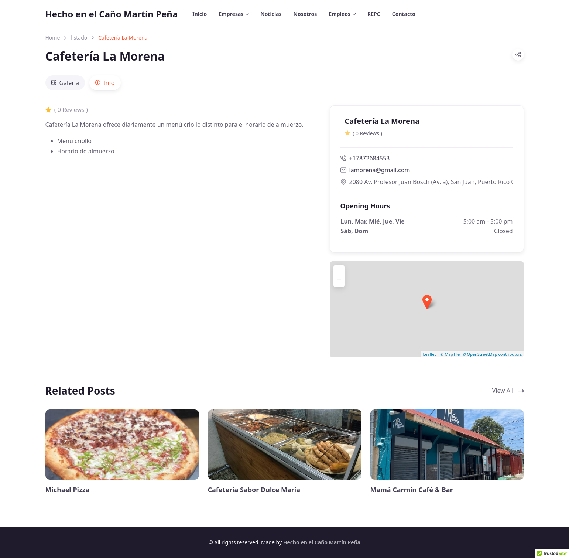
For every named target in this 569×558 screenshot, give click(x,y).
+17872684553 (365, 158)
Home (52, 37)
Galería (65, 83)
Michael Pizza (67, 490)
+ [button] (338, 270)
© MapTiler (450, 354)
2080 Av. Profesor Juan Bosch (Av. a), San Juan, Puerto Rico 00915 (426, 182)
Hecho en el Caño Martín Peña (111, 14)
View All (508, 391)
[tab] (65, 82)
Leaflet (429, 354)
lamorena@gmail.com (379, 170)
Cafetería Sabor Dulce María (254, 490)
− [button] (338, 281)
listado (79, 37)
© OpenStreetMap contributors (492, 354)
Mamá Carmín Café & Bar (411, 490)
